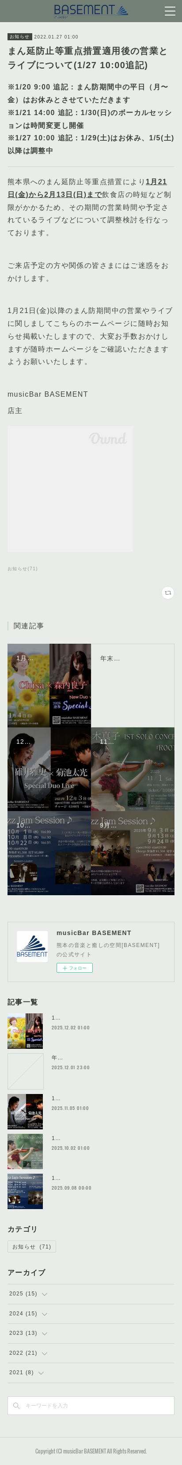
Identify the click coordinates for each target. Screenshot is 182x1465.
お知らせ (20, 36)
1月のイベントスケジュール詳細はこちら (107, 1018)
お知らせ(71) (23, 568)
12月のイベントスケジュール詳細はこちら (108, 1098)
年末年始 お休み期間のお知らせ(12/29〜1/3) (112, 1058)
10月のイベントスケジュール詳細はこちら (108, 1178)
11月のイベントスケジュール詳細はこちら (108, 1138)
